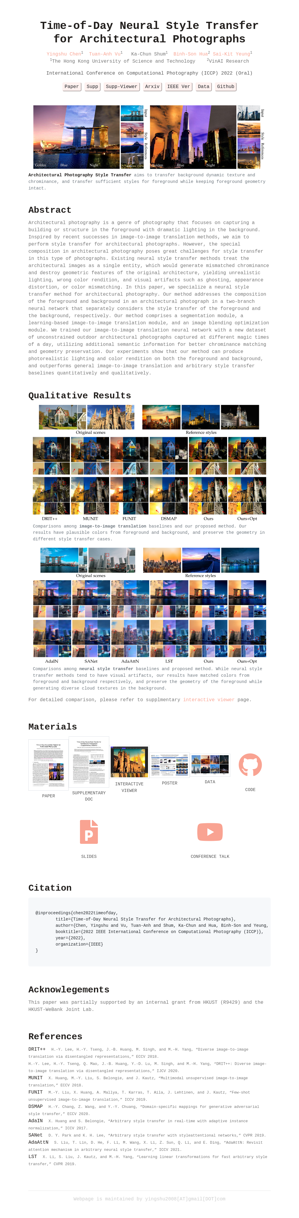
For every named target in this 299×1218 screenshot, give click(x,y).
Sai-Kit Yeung (231, 54)
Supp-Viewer (122, 87)
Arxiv (152, 87)
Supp (92, 87)
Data (203, 87)
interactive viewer (209, 700)
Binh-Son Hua (190, 54)
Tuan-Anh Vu (105, 54)
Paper (72, 87)
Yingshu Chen (64, 54)
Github (226, 87)
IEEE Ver (178, 87)
